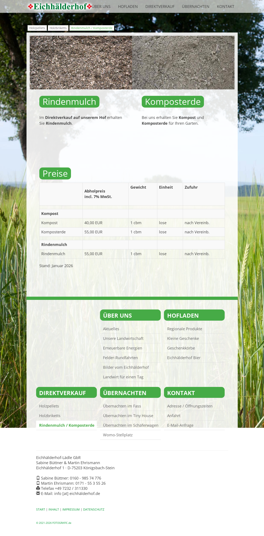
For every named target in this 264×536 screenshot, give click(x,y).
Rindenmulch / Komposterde (91, 28)
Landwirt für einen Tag (123, 376)
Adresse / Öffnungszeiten (189, 406)
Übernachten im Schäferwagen (131, 425)
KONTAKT (181, 393)
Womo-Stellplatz (118, 434)
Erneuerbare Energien (122, 347)
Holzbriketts (58, 28)
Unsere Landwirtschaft (123, 338)
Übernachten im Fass (122, 406)
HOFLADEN (183, 315)
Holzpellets (37, 28)
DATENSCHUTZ (93, 509)
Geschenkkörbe (181, 347)
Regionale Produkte (184, 328)
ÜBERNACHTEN (125, 393)
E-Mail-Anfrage (180, 425)
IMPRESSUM (71, 509)
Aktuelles (111, 328)
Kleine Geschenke (183, 338)
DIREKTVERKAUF (62, 393)
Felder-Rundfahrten (120, 357)
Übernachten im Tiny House (128, 415)
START (40, 509)
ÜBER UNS (117, 315)
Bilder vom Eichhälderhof (126, 367)
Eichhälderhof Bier (184, 357)
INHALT (54, 509)
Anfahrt (173, 415)
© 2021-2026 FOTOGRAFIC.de (53, 522)
